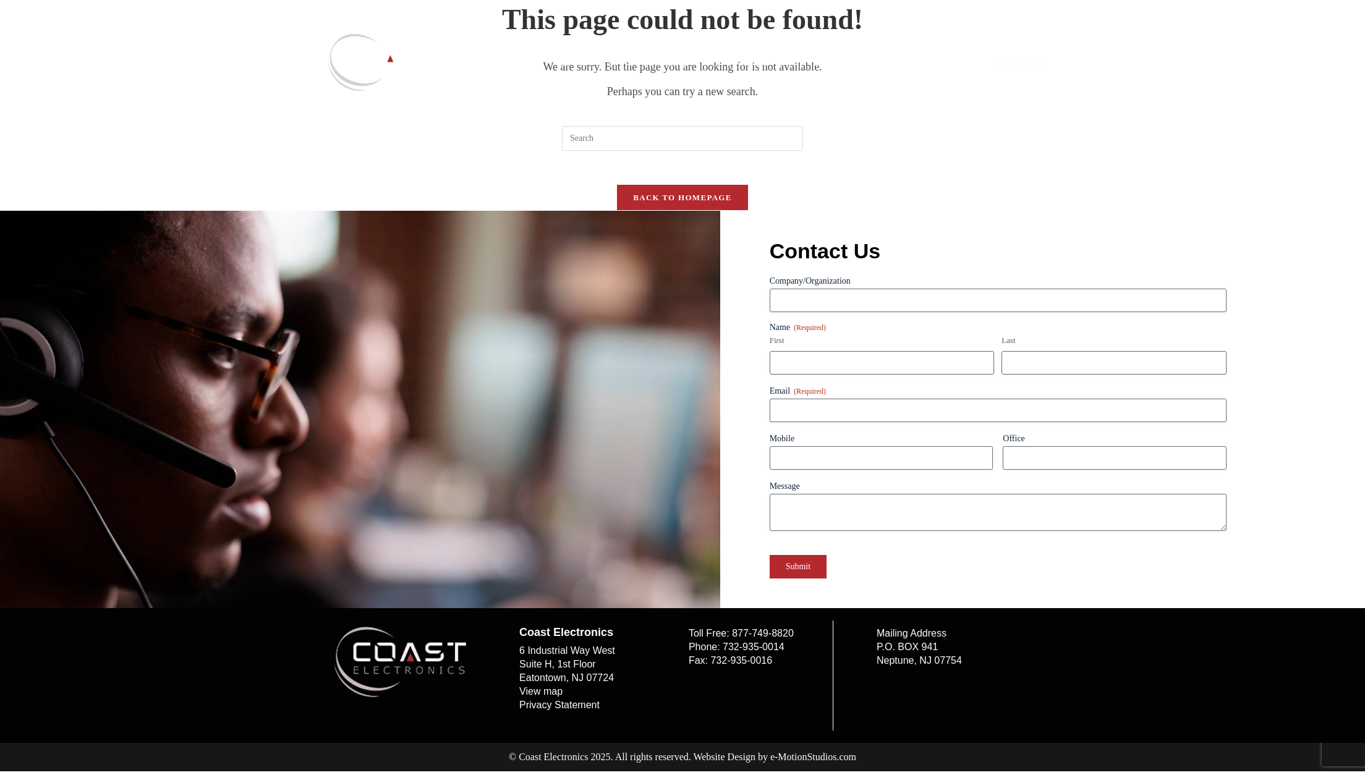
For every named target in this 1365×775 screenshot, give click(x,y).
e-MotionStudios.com (813, 760)
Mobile (782, 442)
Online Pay (931, 62)
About (575, 62)
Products (752, 62)
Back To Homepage (682, 201)
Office (1014, 442)
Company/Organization (810, 284)
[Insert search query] (682, 138)
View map (541, 695)
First (777, 344)
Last (1008, 344)
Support (841, 62)
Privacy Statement (559, 708)
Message (785, 489)
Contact (1021, 62)
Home (508, 62)
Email (798, 395)
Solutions (658, 62)
